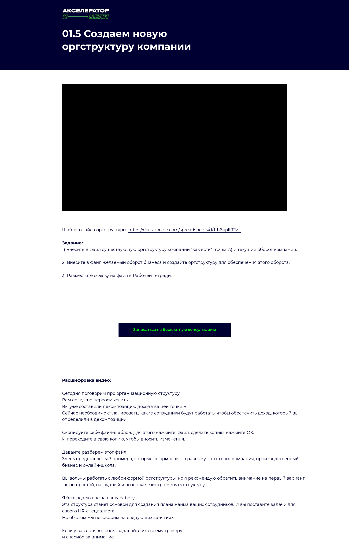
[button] (175, 330)
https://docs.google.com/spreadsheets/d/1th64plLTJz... (184, 229)
